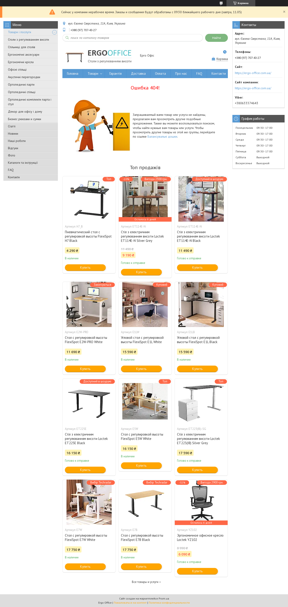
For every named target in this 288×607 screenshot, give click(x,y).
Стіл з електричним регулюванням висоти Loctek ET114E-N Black (198, 236)
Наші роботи (17, 141)
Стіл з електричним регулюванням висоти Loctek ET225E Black (86, 438)
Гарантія (115, 73)
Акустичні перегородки (24, 77)
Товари (93, 73)
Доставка (138, 73)
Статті (11, 126)
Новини (13, 133)
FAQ (11, 170)
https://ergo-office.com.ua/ (253, 73)
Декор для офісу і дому (25, 111)
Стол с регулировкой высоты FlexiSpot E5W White (142, 436)
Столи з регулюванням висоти (28, 39)
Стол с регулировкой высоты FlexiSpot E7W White (86, 537)
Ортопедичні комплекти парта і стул (29, 101)
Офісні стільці (17, 69)
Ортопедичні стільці (21, 92)
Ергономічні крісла (21, 62)
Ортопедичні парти (21, 84)
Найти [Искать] (216, 38)
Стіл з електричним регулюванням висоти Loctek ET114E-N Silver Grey (142, 236)
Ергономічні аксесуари (23, 54)
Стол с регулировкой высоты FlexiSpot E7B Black (142, 537)
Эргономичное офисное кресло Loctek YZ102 (200, 537)
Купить (85, 267)
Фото (11, 155)
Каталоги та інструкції (23, 163)
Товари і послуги (19, 32)
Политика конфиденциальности (169, 602)
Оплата (160, 73)
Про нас (181, 73)
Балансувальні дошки (162, 136)
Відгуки (13, 148)
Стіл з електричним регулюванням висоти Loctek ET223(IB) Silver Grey (198, 438)
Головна (72, 73)
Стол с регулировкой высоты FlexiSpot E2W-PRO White (86, 339)
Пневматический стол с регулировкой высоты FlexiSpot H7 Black (88, 236)
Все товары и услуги (145, 581)
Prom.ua (164, 598)
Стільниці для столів (21, 47)
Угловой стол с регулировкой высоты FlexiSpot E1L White (142, 339)
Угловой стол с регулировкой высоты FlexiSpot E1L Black (198, 339)
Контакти (14, 177)
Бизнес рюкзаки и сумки (24, 119)
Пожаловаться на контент (130, 602)
